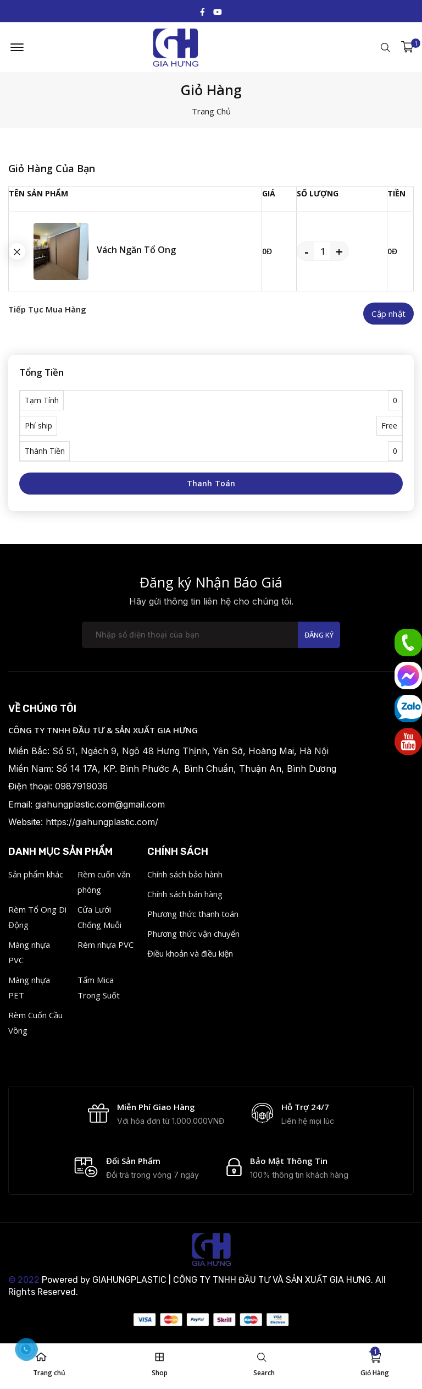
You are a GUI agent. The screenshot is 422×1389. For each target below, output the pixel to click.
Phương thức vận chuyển (193, 933)
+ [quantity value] (339, 251)
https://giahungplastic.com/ (102, 821)
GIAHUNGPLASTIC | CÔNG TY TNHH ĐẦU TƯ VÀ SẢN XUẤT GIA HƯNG (231, 1280)
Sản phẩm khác (35, 874)
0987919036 (81, 786)
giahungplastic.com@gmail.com (100, 804)
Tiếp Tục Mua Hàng (47, 309)
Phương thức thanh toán (192, 913)
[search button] (17, 251)
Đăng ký (319, 635)
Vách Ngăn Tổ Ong (136, 250)
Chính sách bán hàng (185, 893)
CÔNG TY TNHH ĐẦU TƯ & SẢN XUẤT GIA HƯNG (103, 729)
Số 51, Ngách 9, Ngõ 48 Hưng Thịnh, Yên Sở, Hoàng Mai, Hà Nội (190, 750)
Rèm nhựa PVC (105, 944)
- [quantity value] (306, 251)
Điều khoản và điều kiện (190, 953)
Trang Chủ (211, 111)
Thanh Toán (211, 483)
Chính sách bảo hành (185, 874)
